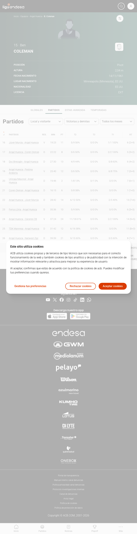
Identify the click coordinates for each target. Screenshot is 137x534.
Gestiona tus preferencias (30, 286)
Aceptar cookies (113, 286)
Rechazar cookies (80, 286)
